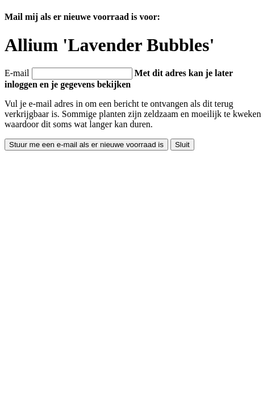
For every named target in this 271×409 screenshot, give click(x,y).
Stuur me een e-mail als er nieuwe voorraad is (86, 144)
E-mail (17, 73)
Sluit (182, 144)
